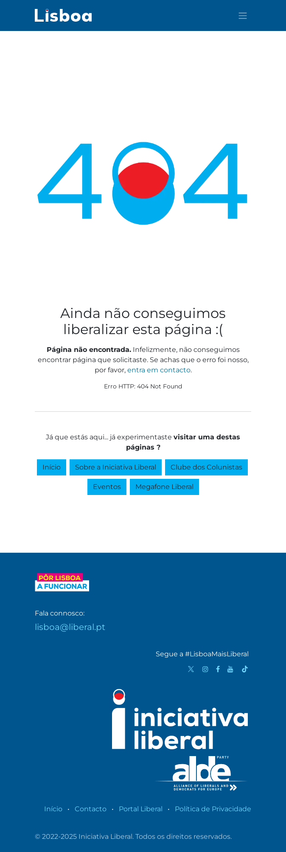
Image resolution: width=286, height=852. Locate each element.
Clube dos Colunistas (206, 467)
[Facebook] (218, 669)
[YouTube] (230, 669)
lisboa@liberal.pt (70, 627)
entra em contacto (159, 370)
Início (51, 467)
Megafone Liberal (164, 487)
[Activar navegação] (242, 15)
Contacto (91, 809)
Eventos (107, 487)
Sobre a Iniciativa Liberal (115, 467)
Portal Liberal (141, 809)
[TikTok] (245, 669)
